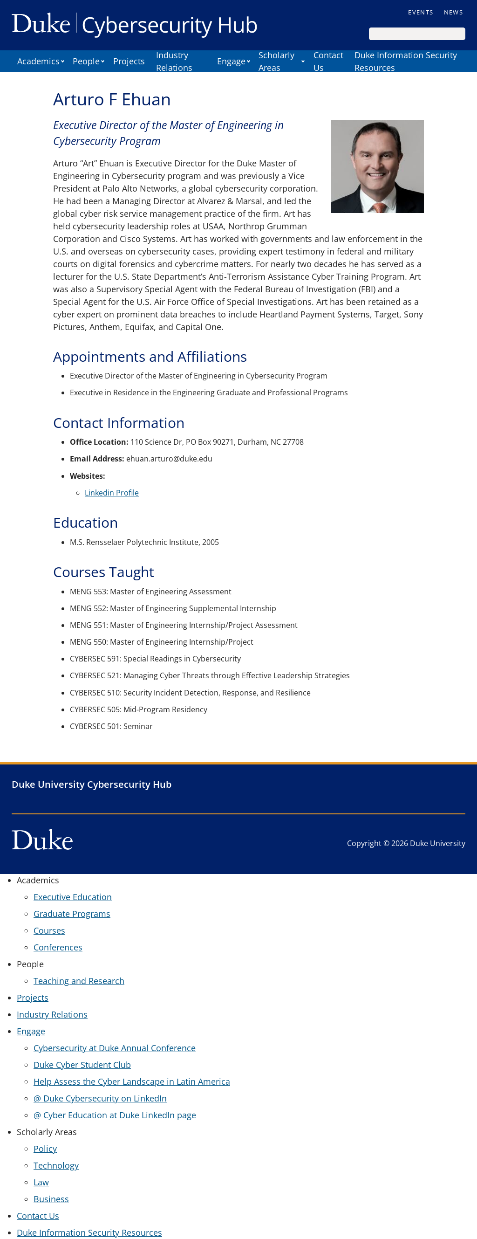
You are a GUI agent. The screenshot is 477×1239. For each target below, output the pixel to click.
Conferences (58, 947)
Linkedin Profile (112, 493)
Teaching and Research (79, 980)
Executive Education (73, 896)
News (453, 12)
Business (51, 1199)
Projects (129, 61)
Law (41, 1182)
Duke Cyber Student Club (82, 1064)
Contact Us (328, 61)
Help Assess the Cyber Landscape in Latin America (132, 1081)
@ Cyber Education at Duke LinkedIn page (115, 1115)
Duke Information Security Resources (405, 61)
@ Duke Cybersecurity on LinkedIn (100, 1098)
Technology (56, 1165)
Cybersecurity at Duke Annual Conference (115, 1047)
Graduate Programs (72, 913)
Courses (49, 930)
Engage (231, 61)
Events (420, 12)
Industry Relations (174, 61)
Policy (45, 1148)
